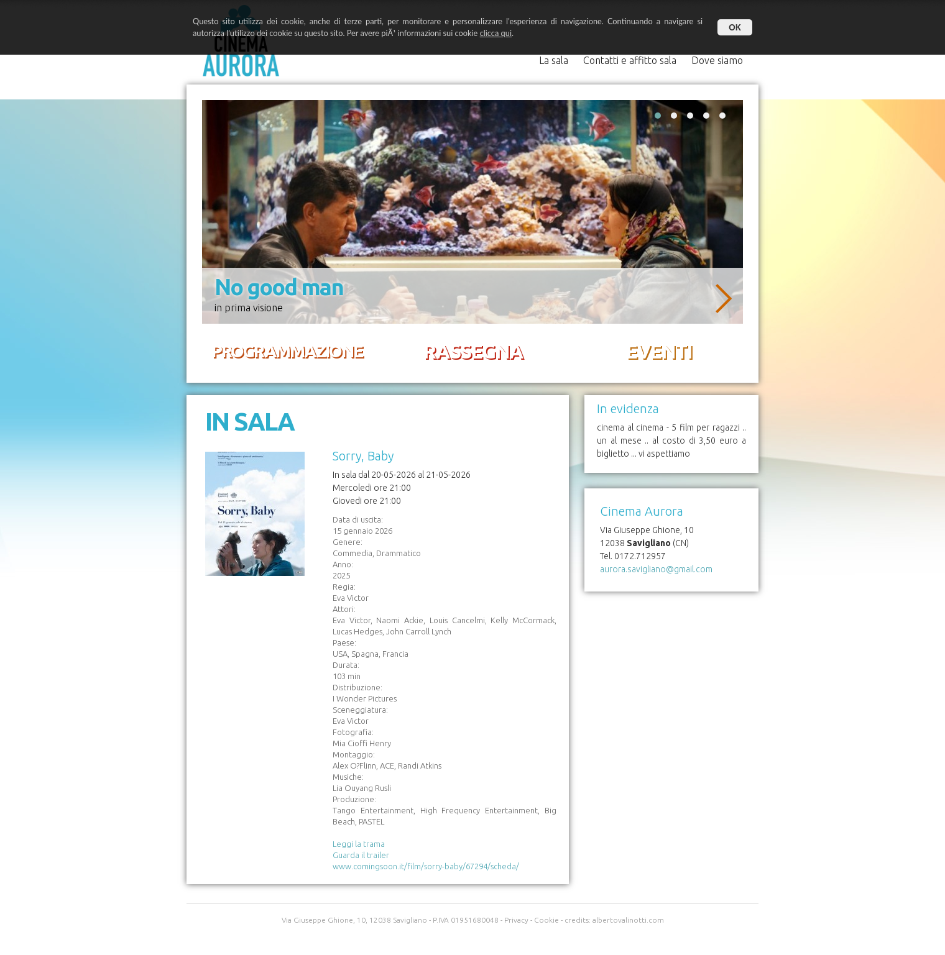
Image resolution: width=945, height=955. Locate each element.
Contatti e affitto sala (629, 60)
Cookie (546, 920)
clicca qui (496, 33)
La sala (555, 60)
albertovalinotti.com (628, 920)
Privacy (516, 920)
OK (734, 27)
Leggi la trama (359, 843)
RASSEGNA (472, 351)
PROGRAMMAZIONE (286, 350)
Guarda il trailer (361, 855)
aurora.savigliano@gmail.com (656, 569)
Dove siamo (717, 60)
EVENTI (658, 351)
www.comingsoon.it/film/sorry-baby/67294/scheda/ (426, 866)
